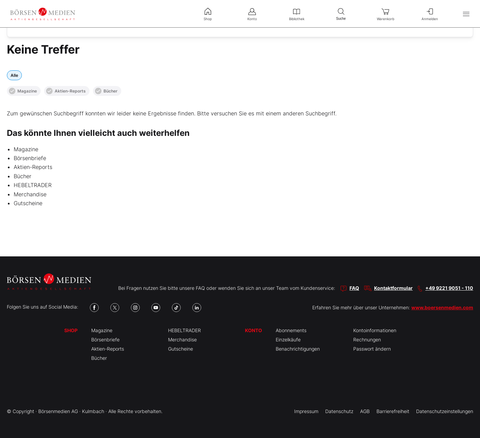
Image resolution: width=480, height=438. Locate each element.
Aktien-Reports (66, 91)
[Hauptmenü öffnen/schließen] (466, 14)
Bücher (106, 91)
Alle (14, 75)
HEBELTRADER (33, 185)
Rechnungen (367, 339)
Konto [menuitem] (252, 13)
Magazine (23, 91)
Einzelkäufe (288, 339)
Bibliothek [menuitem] (296, 13)
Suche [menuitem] (341, 13)
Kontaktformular (393, 288)
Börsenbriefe (30, 158)
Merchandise (30, 194)
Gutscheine (28, 203)
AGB (365, 411)
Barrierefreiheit (392, 411)
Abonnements (291, 330)
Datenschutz (339, 411)
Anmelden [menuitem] (429, 13)
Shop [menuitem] (207, 13)
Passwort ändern (372, 349)
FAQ (354, 288)
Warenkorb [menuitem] (385, 13)
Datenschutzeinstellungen (444, 411)
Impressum (306, 411)
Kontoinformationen (374, 330)
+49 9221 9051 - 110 (449, 288)
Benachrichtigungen (298, 349)
